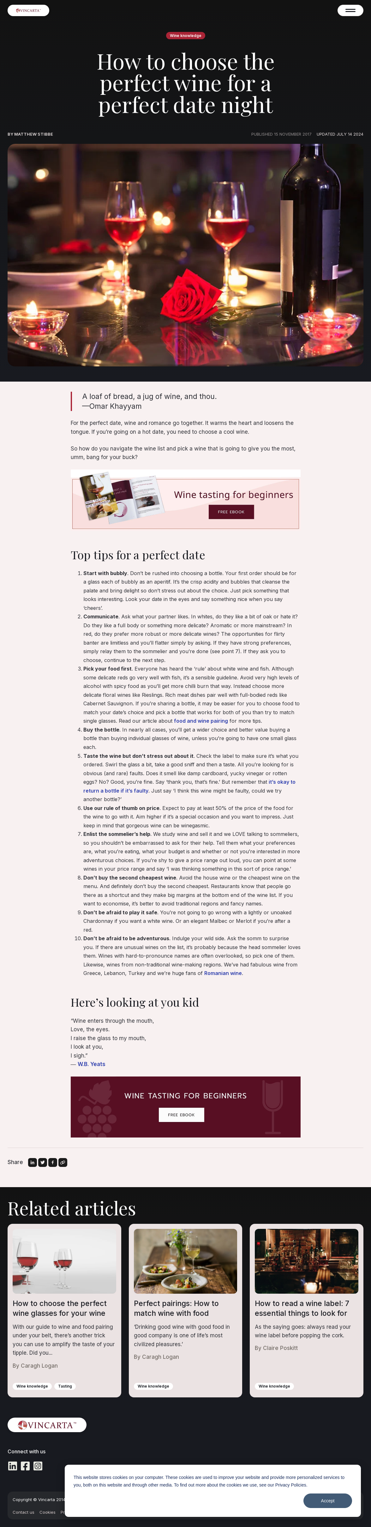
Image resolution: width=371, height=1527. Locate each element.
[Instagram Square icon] (38, 1467)
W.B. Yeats (91, 1064)
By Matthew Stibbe (30, 134)
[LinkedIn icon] (13, 1467)
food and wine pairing (201, 721)
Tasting (65, 1386)
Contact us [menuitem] (23, 1512)
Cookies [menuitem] (47, 1512)
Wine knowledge (185, 35)
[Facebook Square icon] (25, 1467)
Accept (328, 1500)
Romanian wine (223, 973)
